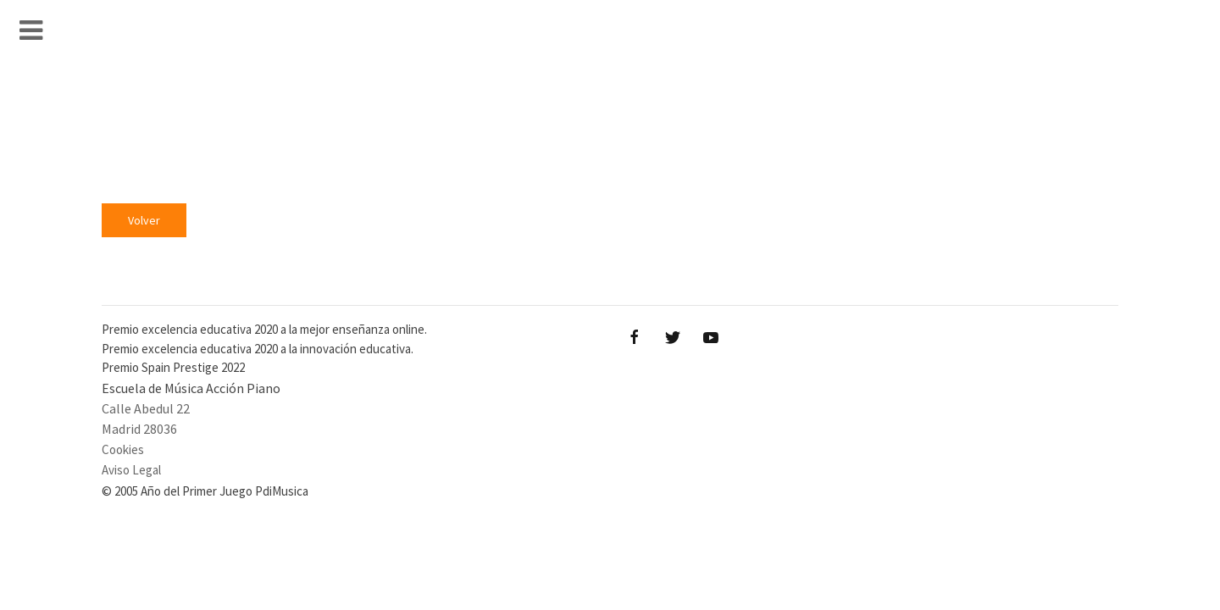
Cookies (123, 449)
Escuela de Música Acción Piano (191, 388)
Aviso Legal (131, 470)
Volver (144, 220)
